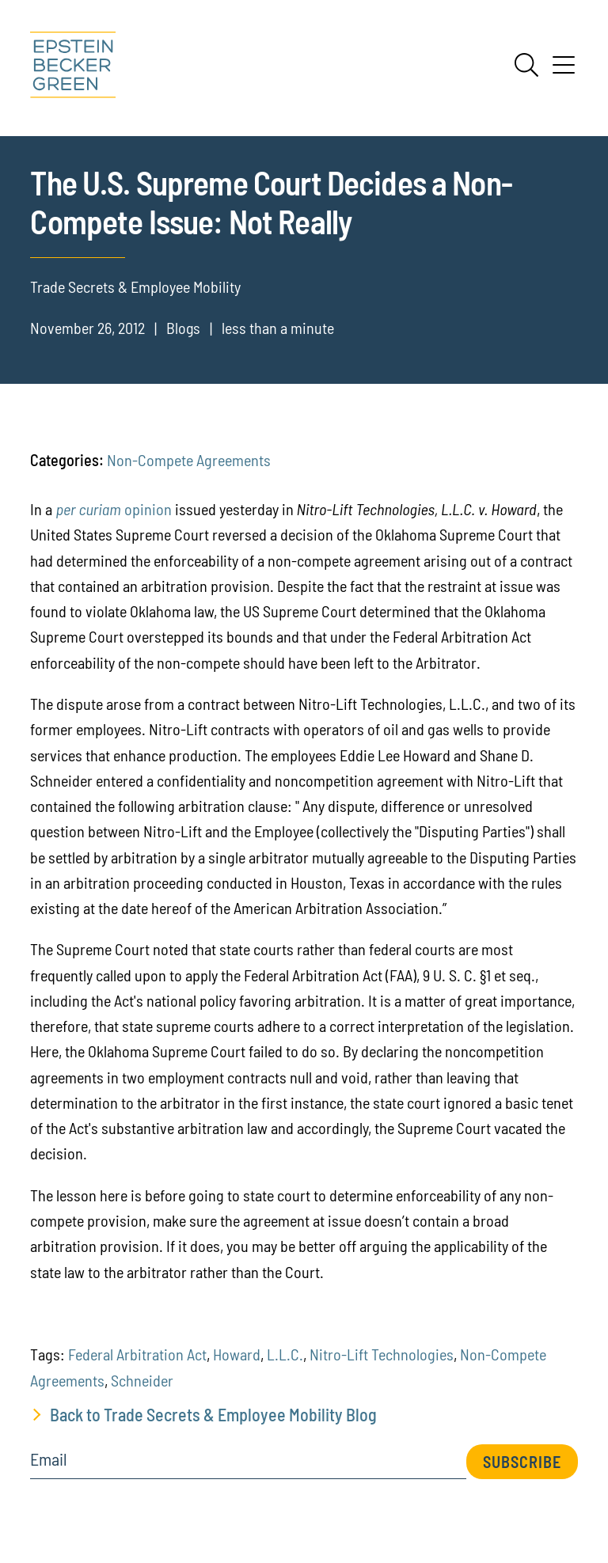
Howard (236, 1354)
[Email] (248, 1464)
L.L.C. (285, 1354)
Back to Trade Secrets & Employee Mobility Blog (213, 1414)
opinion (113, 508)
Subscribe (522, 1461)
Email (48, 1459)
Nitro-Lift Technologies (382, 1354)
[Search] (526, 65)
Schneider (142, 1380)
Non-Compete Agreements (189, 459)
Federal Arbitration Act (137, 1354)
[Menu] (563, 70)
